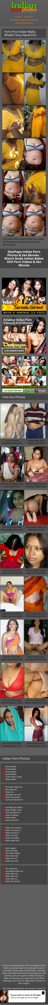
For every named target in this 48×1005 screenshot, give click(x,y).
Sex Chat (28, 17)
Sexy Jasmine (10, 773)
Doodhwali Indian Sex (14, 872)
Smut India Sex (11, 880)
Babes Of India (11, 852)
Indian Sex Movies (24, 24)
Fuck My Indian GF (12, 813)
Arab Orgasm (10, 849)
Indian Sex (9, 793)
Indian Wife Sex (11, 877)
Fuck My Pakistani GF (14, 801)
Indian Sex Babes (12, 839)
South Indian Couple (13, 778)
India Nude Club (11, 857)
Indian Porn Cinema (13, 829)
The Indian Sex (11, 870)
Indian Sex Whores (13, 831)
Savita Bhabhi (11, 775)
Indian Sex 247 (11, 859)
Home (18, 17)
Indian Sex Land (11, 862)
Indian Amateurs (12, 816)
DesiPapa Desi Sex (13, 796)
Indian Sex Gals (11, 836)
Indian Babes (10, 819)
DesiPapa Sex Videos (14, 808)
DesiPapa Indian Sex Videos (24, 20)
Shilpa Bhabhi (10, 780)
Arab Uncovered (12, 821)
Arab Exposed (11, 791)
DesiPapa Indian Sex (13, 788)
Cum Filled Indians (12, 854)
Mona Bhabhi (10, 768)
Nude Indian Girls (12, 842)
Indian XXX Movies (12, 882)
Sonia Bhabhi (10, 770)
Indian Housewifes (12, 798)
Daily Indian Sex (11, 875)
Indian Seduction (12, 834)
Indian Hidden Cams (13, 811)
